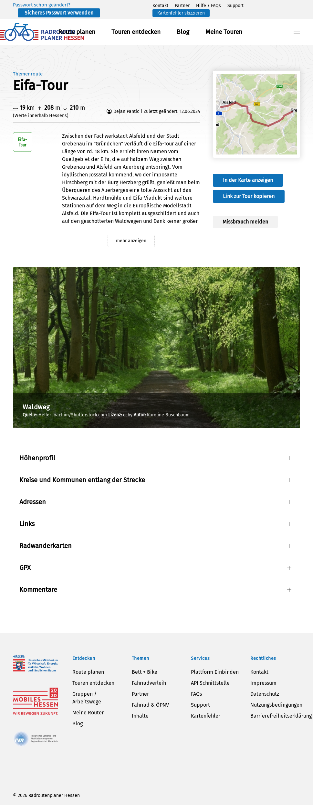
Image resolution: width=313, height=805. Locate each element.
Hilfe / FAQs (208, 5)
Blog (183, 31)
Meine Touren (223, 31)
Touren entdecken (136, 31)
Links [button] (27, 524)
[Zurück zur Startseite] (42, 32)
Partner (182, 5)
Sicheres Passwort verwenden (59, 13)
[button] (297, 32)
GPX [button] (25, 567)
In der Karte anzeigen (248, 180)
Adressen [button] (32, 502)
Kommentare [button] (38, 589)
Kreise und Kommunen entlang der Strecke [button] (82, 480)
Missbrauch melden (245, 222)
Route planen (76, 31)
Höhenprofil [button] (37, 458)
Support (235, 5)
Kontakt (160, 5)
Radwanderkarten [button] (45, 546)
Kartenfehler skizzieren (181, 13)
